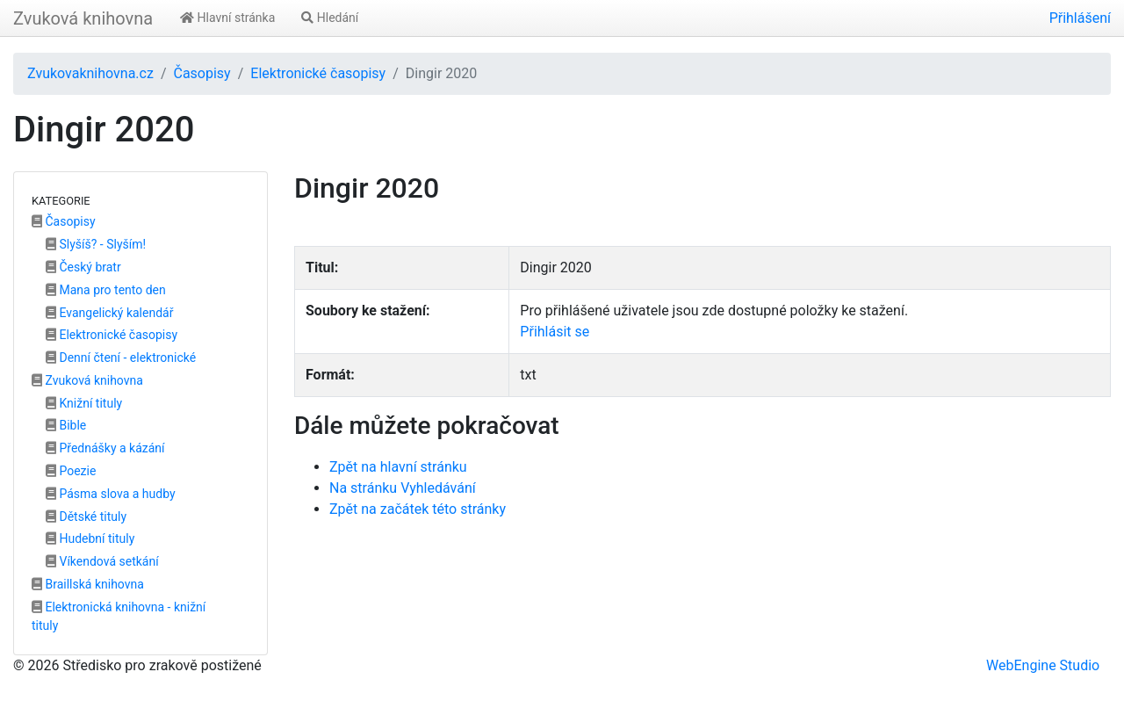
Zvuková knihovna (83, 18)
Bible (66, 425)
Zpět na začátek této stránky (417, 509)
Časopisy (201, 73)
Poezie (71, 471)
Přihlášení (1080, 18)
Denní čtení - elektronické (121, 357)
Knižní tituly (84, 403)
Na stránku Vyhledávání (402, 488)
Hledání (329, 18)
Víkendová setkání (102, 561)
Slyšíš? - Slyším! (96, 244)
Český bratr (83, 267)
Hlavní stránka (227, 18)
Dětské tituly (86, 516)
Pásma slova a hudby (111, 494)
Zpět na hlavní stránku (398, 467)
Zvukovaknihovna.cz (90, 73)
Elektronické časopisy (317, 73)
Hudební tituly (90, 538)
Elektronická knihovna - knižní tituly (118, 616)
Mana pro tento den (106, 290)
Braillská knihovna (88, 584)
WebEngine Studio (1042, 665)
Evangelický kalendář (109, 313)
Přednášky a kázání (105, 448)
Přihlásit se (554, 331)
